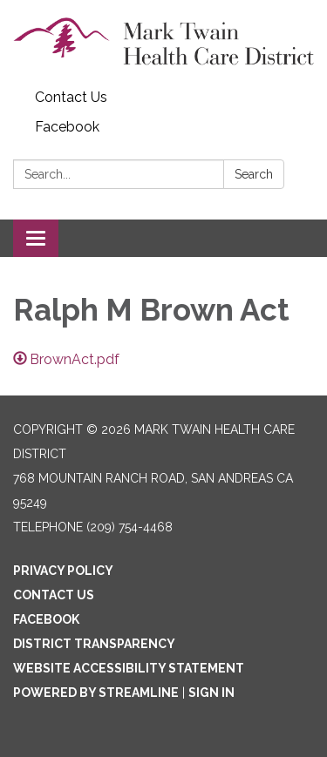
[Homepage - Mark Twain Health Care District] (163, 41)
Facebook (67, 126)
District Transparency (94, 644)
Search (254, 174)
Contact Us (71, 97)
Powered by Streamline (96, 693)
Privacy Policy (63, 571)
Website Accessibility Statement (128, 668)
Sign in (211, 693)
